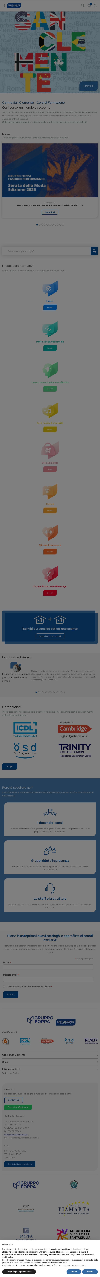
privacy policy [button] (81, 1249)
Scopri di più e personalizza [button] (19, 1272)
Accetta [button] (90, 1272)
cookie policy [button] (7, 1257)
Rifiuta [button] (74, 1272)
